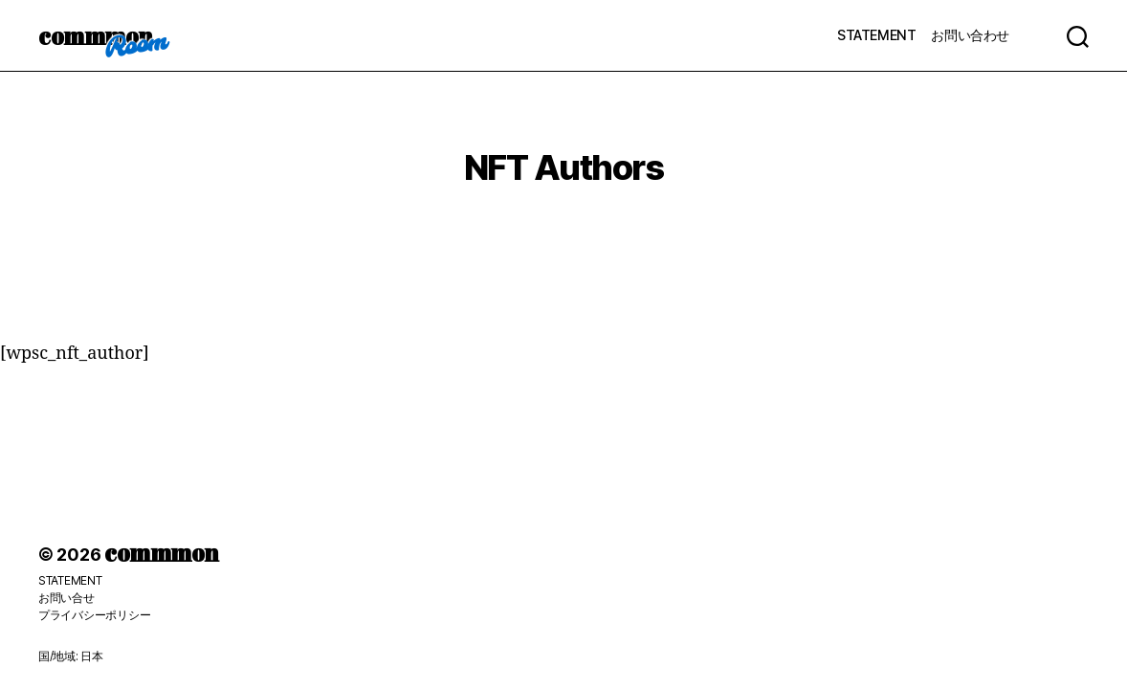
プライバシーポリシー (94, 615)
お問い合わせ (970, 35)
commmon (95, 35)
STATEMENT (876, 35)
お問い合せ (66, 597)
